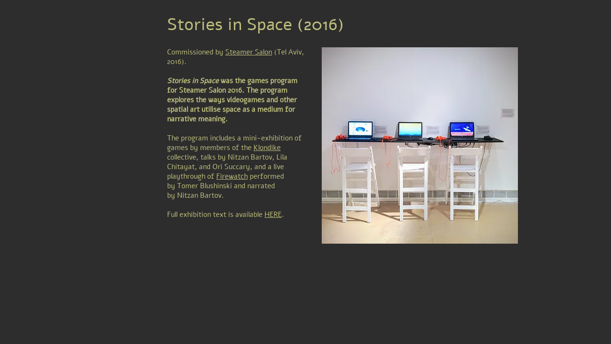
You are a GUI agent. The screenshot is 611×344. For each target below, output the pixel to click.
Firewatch (232, 176)
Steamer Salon (248, 52)
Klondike (267, 147)
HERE (273, 214)
